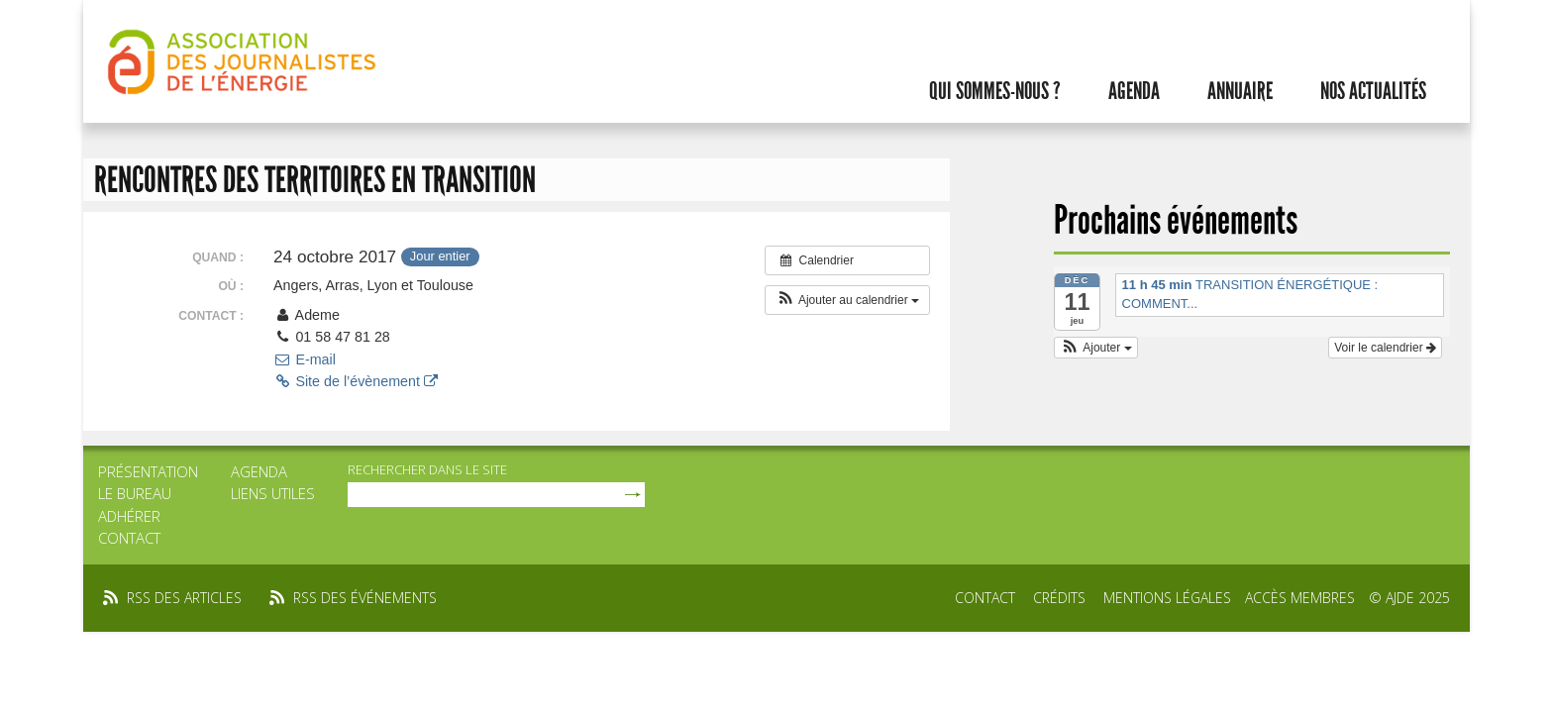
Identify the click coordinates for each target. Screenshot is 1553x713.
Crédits (1059, 597)
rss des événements (365, 597)
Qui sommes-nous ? (995, 91)
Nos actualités (1373, 91)
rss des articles (184, 597)
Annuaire (1240, 91)
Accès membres (1300, 597)
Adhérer (129, 516)
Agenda (1134, 91)
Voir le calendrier (1385, 348)
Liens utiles (273, 493)
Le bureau (134, 493)
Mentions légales (1167, 597)
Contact (129, 538)
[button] (847, 300)
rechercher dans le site (427, 469)
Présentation (148, 471)
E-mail (304, 359)
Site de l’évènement (355, 381)
